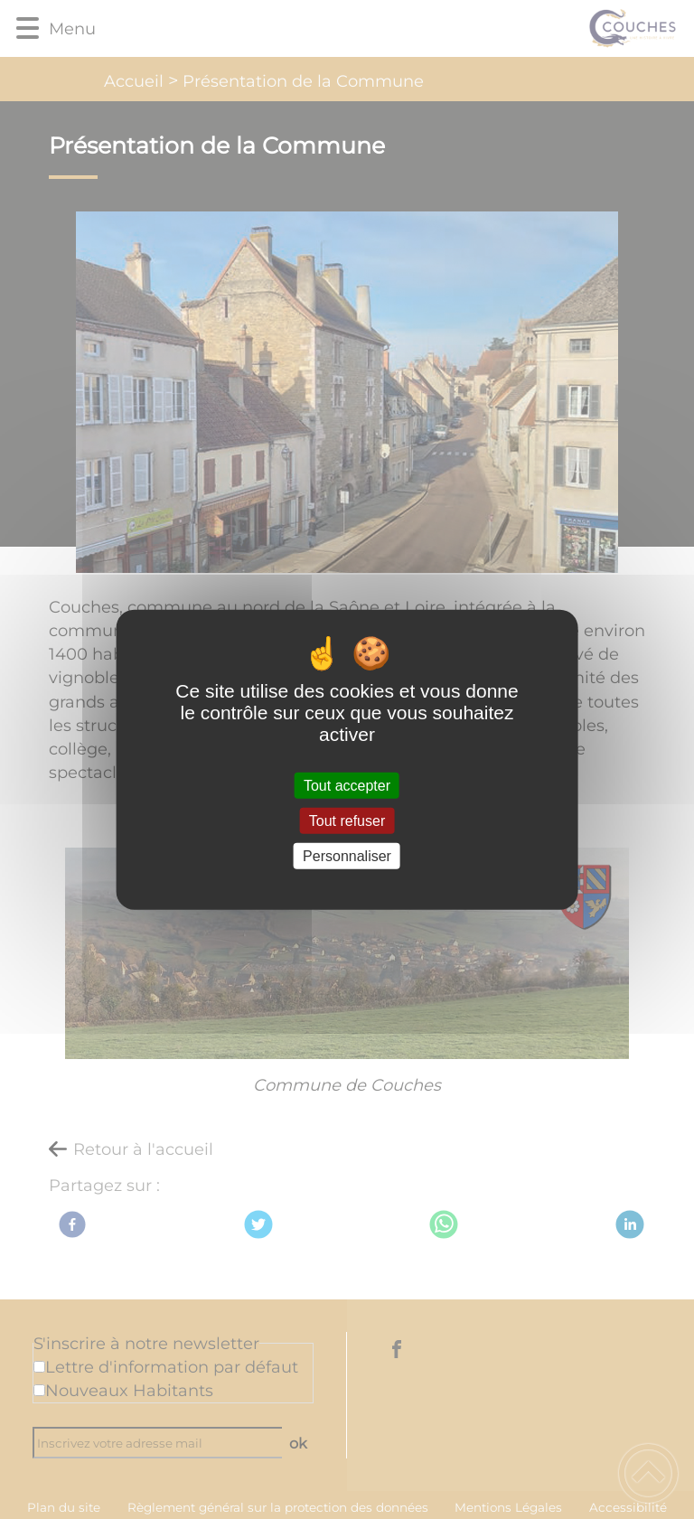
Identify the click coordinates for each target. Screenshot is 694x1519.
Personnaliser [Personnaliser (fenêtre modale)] (347, 856)
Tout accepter (347, 784)
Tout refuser (347, 820)
